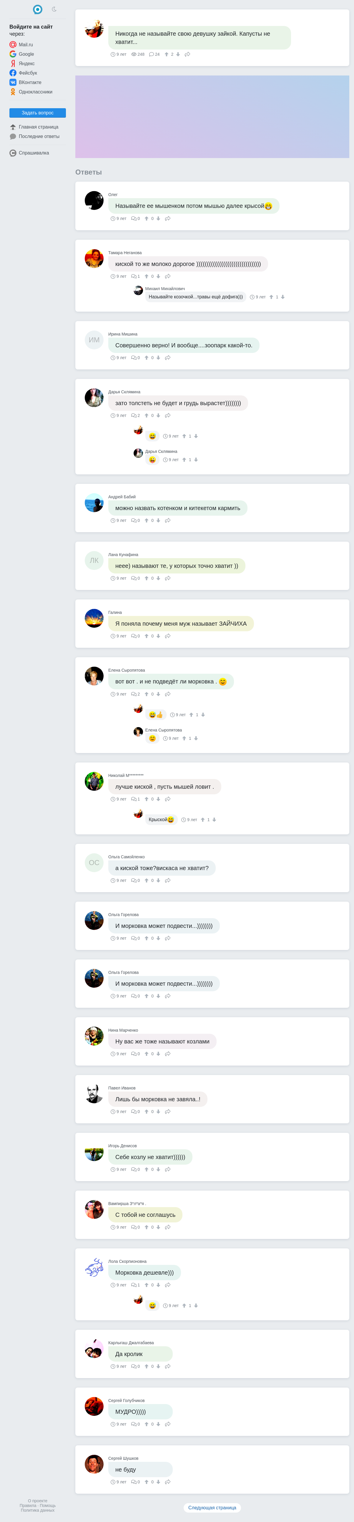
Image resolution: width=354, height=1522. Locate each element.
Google (21, 53)
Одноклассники (30, 91)
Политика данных (37, 1510)
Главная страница (33, 127)
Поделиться (187, 54)
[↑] (167, 54)
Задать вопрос (38, 112)
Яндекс (22, 63)
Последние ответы (34, 136)
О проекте (37, 1500)
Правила (28, 1505)
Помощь (48, 1505)
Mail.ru (21, 44)
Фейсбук (23, 72)
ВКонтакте (25, 82)
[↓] (177, 54)
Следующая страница (212, 1507)
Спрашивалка (29, 153)
